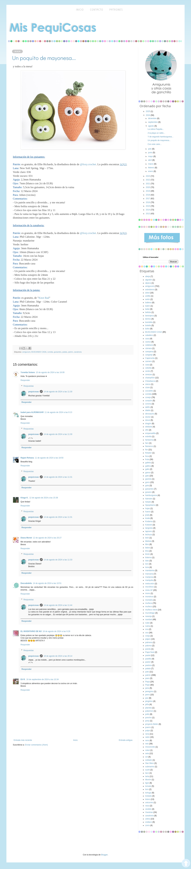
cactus (148, 342)
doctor (148, 417)
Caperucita (150, 358)
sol (146, 757)
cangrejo (149, 355)
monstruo (149, 596)
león (147, 538)
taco (147, 773)
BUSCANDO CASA (38, 352)
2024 (148, 115)
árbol (147, 293)
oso (146, 633)
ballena (148, 302)
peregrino (149, 691)
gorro (147, 482)
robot (147, 750)
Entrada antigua (125, 740)
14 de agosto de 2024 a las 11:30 (58, 392)
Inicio (75, 740)
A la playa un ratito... (156, 133)
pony (147, 721)
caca (147, 338)
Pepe (147, 685)
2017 (148, 198)
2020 (148, 187)
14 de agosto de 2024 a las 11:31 (58, 477)
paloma (148, 645)
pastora (148, 665)
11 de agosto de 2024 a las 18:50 (49, 458)
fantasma (149, 440)
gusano (148, 492)
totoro (147, 799)
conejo (148, 397)
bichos (148, 319)
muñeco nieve (151, 610)
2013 (148, 213)
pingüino (148, 701)
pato (147, 672)
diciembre (152, 118)
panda (148, 649)
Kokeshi (148, 525)
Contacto (96, 9)
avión (147, 299)
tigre (147, 783)
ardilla (147, 296)
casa (147, 365)
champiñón (150, 378)
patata (64, 352)
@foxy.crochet (88, 164)
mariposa (149, 577)
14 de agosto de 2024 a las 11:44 (58, 605)
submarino (149, 766)
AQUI (123, 164)
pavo (147, 678)
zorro (147, 825)
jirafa (147, 515)
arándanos (149, 289)
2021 (148, 184)
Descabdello (26, 583)
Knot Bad (44, 297)
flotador (148, 453)
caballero (149, 335)
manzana (149, 574)
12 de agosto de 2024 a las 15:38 (43, 498)
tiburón (148, 779)
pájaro (148, 639)
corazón (148, 400)
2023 (148, 176)
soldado (148, 760)
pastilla (148, 659)
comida (50, 352)
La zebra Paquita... (156, 129)
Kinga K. (24, 498)
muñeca (148, 603)
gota (147, 485)
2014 (148, 210)
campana (149, 351)
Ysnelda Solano (28, 372)
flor (146, 450)
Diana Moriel (26, 538)
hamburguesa (151, 495)
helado (148, 502)
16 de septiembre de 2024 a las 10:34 (42, 679)
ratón (147, 737)
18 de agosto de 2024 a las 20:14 (58, 656)
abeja (147, 276)
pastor (148, 662)
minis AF (149, 590)
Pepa (147, 682)
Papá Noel (149, 652)
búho (147, 329)
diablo (147, 410)
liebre (147, 548)
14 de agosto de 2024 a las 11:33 (58, 560)
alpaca (148, 283)
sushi (147, 770)
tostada (148, 796)
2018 (148, 195)
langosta (148, 528)
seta (147, 753)
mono (147, 593)
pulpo (147, 730)
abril (150, 160)
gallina (148, 466)
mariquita (149, 580)
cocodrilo (149, 391)
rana (147, 734)
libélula (148, 541)
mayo (150, 156)
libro (147, 544)
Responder (25, 380)
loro (146, 564)
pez (146, 698)
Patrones (116, 9)
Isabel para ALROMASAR (32, 412)
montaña (149, 600)
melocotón (149, 583)
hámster (148, 499)
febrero (151, 167)
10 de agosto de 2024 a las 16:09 (50, 372)
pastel (147, 655)
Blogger (104, 855)
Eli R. (23, 679)
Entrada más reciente (23, 740)
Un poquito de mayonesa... (159, 140)
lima (147, 551)
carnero (148, 361)
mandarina (149, 570)
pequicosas (33, 392)
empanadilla (150, 433)
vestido (148, 809)
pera (147, 688)
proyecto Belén (151, 724)
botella (148, 325)
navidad (148, 619)
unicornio (149, 802)
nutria (147, 626)
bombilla (148, 322)
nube (147, 623)
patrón (70, 352)
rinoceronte (150, 747)
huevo (148, 512)
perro (147, 695)
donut (147, 420)
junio (150, 152)
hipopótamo (150, 505)
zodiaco (148, 822)
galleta (148, 463)
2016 (148, 202)
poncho (148, 717)
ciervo (147, 384)
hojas (147, 508)
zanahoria (78, 352)
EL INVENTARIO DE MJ (31, 631)
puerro (148, 727)
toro (147, 789)
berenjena (149, 316)
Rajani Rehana (27, 458)
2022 (148, 180)
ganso (148, 472)
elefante (148, 427)
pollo (147, 714)
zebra (147, 819)
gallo (147, 469)
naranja (148, 616)
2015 (148, 206)
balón (147, 306)
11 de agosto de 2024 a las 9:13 (58, 412)
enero (151, 171)
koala (147, 518)
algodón (148, 280)
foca (147, 456)
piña (147, 704)
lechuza (148, 534)
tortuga (148, 793)
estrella (148, 436)
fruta (147, 459)
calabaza (149, 345)
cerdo (147, 371)
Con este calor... (155, 144)
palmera (148, 642)
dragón (148, 423)
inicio (80, 9)
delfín (147, 407)
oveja (147, 636)
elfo (146, 430)
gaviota (148, 479)
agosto (151, 126)
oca (146, 629)
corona (148, 404)
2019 (148, 191)
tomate (148, 786)
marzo (151, 164)
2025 (148, 111)
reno (147, 740)
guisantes (57, 352)
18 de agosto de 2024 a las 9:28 (56, 631)
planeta (148, 708)
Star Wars (149, 763)
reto (147, 744)
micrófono (149, 587)
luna (147, 567)
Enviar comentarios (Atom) (36, 745)
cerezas (148, 374)
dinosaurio (149, 414)
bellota (148, 312)
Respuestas (28, 386)
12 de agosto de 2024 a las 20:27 (47, 538)
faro (147, 443)
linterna (148, 557)
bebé (147, 309)
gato (147, 476)
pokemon (149, 711)
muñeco (148, 606)
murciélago (150, 613)
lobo (147, 561)
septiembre (153, 122)
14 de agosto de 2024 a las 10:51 (47, 583)
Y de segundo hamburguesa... (161, 137)
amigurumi (26, 352)
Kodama (148, 521)
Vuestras (149, 812)
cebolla (148, 368)
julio (150, 149)
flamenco (149, 446)
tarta (147, 776)
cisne (147, 387)
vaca (147, 806)
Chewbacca (150, 381)
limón (147, 554)
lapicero (148, 531)
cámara (148, 348)
